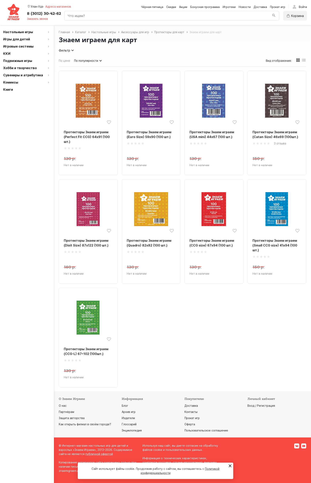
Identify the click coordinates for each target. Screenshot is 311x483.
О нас (63, 405)
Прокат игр (277, 7)
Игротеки (229, 7)
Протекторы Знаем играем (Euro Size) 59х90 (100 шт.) (149, 134)
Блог (125, 405)
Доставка (260, 7)
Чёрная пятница (152, 7)
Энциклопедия (132, 430)
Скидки (171, 7)
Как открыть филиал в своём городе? (85, 424)
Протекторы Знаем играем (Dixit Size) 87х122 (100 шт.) (86, 243)
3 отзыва (280, 143)
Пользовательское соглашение (206, 430)
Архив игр (129, 411)
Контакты (190, 411)
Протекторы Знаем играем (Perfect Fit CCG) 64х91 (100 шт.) (87, 137)
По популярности (88, 60)
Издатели (128, 418)
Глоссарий (129, 424)
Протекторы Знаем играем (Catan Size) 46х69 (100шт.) (275, 134)
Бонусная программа (205, 7)
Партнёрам (66, 411)
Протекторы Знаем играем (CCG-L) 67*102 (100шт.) (86, 351)
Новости (245, 7)
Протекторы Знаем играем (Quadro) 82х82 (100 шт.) (149, 243)
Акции (183, 7)
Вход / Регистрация (261, 405)
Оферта (189, 424)
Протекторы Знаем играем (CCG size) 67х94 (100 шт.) (211, 243)
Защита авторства (72, 418)
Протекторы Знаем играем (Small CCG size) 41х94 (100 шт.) (274, 245)
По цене (64, 60)
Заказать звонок (37, 18)
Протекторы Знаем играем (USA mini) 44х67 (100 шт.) (211, 134)
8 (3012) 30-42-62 (44, 13)
